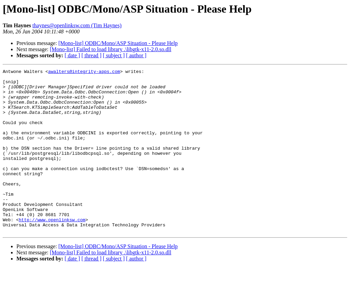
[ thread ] (91, 55)
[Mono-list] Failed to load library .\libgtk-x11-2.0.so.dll (110, 49)
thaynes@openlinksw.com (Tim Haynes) (77, 25)
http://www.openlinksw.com (52, 250)
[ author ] (136, 55)
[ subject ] (114, 55)
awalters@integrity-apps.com (84, 72)
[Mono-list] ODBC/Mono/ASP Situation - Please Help (118, 43)
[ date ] (72, 55)
